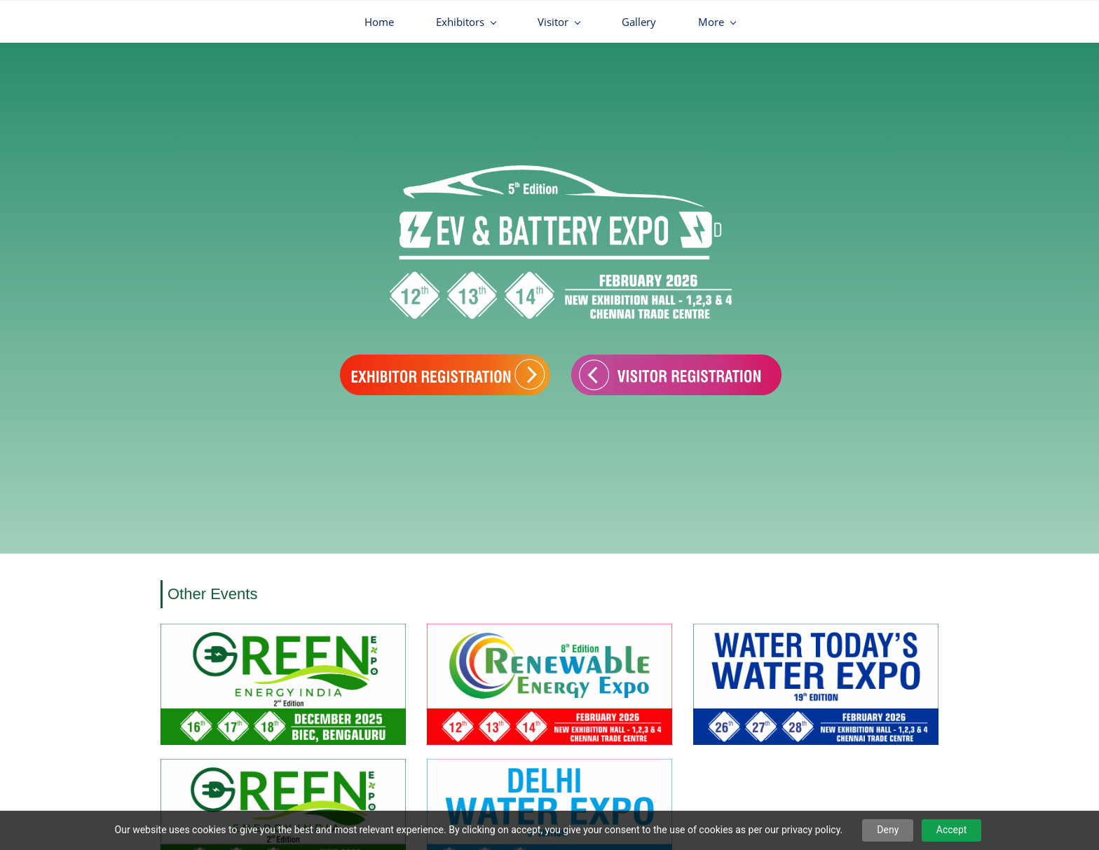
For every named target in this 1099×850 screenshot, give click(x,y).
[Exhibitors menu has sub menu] (373, 22)
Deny (888, 829)
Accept (951, 829)
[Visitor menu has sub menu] (466, 22)
